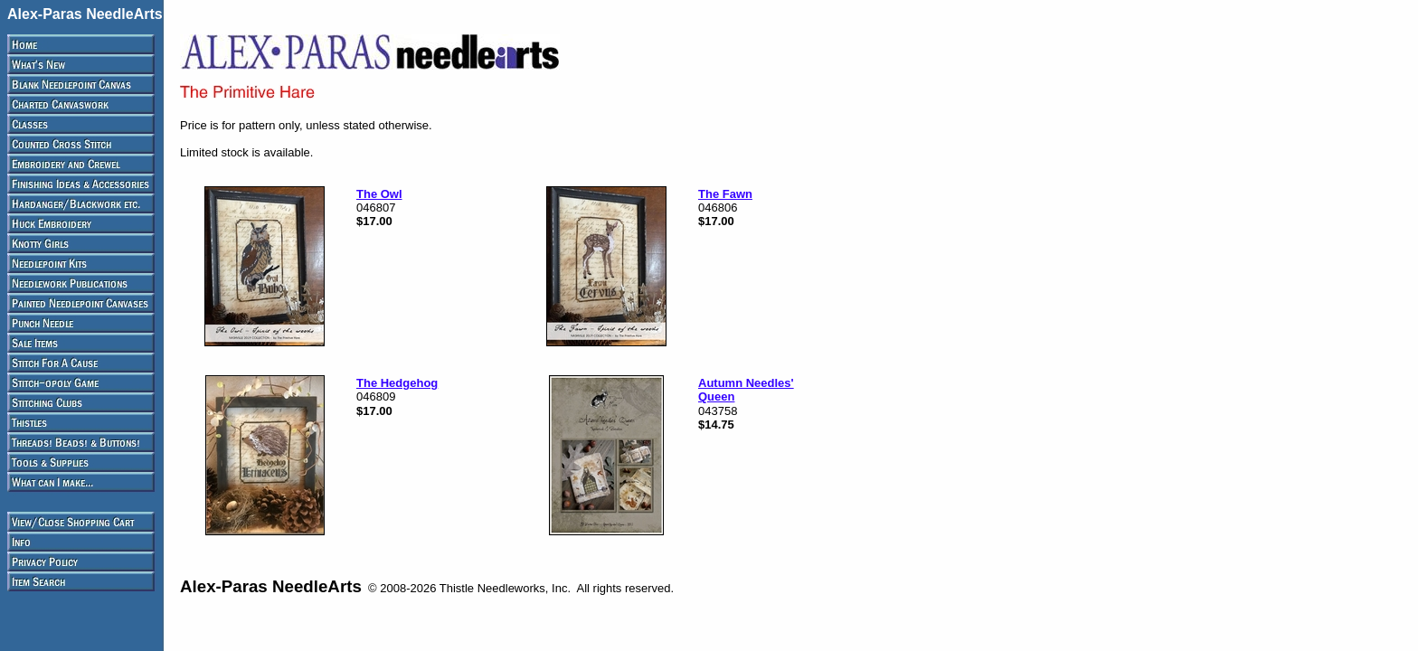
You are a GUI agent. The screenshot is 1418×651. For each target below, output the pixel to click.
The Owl (379, 194)
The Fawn (725, 194)
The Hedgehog (397, 383)
